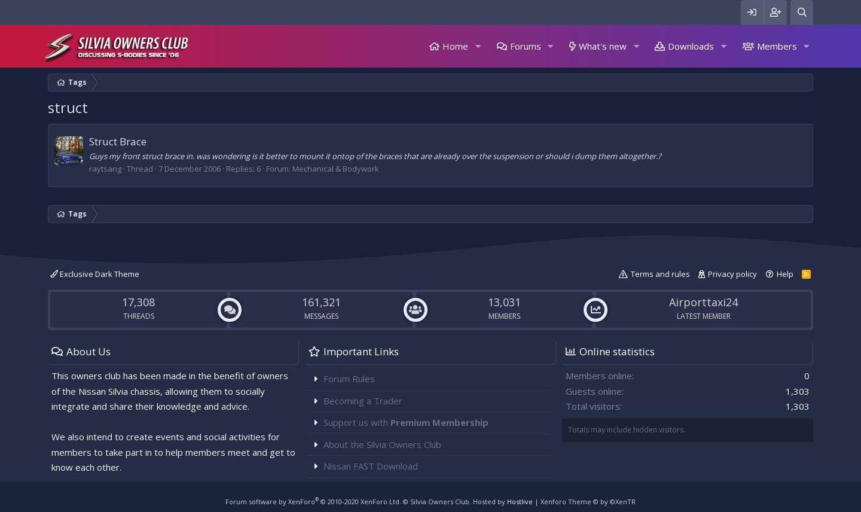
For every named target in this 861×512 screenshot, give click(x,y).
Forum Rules (349, 379)
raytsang (105, 168)
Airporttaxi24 (703, 302)
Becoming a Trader (362, 401)
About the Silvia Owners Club (382, 444)
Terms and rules (660, 274)
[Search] (801, 12)
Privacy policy (732, 274)
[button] (477, 46)
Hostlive (520, 501)
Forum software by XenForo (313, 501)
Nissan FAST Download (370, 466)
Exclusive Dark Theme (94, 274)
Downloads (691, 46)
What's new (603, 46)
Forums (525, 46)
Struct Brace (117, 141)
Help (785, 274)
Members (777, 46)
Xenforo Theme (588, 501)
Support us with (405, 422)
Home (455, 46)
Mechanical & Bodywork (335, 168)
